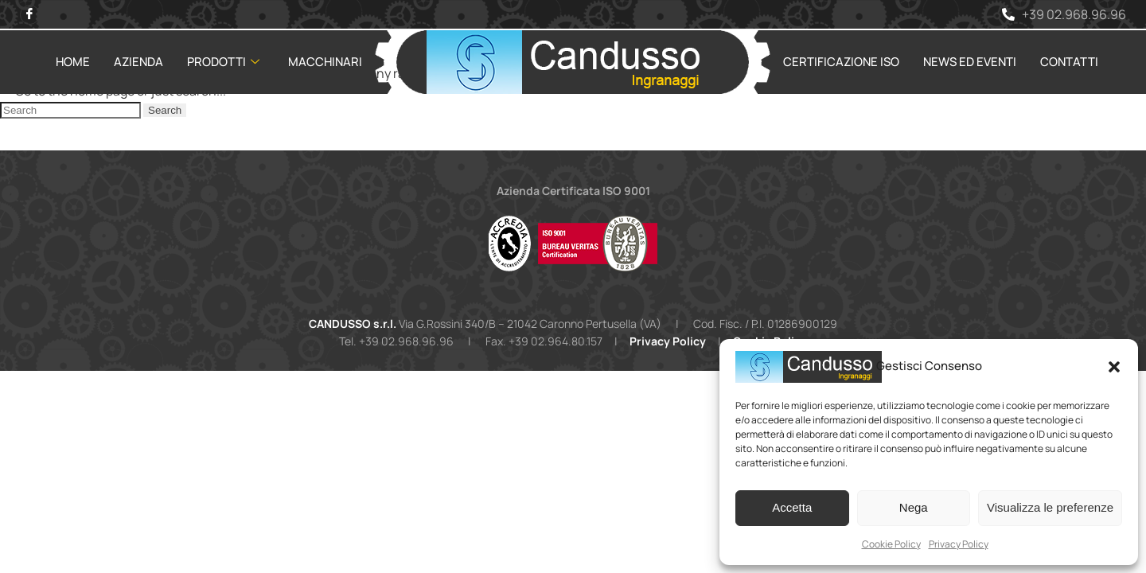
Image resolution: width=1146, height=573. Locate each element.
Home (73, 61)
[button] (1114, 367)
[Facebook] (30, 14)
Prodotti (223, 61)
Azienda (138, 61)
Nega (913, 507)
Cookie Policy (891, 544)
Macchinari (325, 61)
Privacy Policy (958, 544)
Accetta (792, 507)
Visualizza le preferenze (1050, 507)
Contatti (1069, 61)
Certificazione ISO (841, 61)
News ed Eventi (969, 61)
